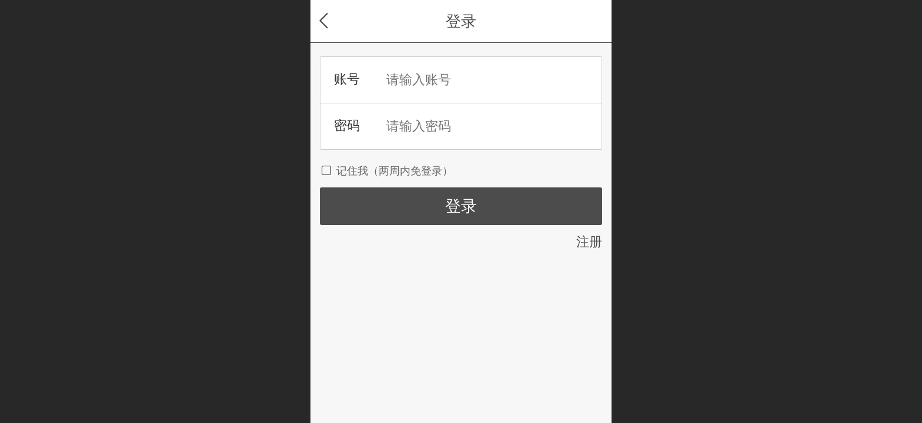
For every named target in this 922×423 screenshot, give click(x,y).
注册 (589, 241)
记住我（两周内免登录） (386, 170)
